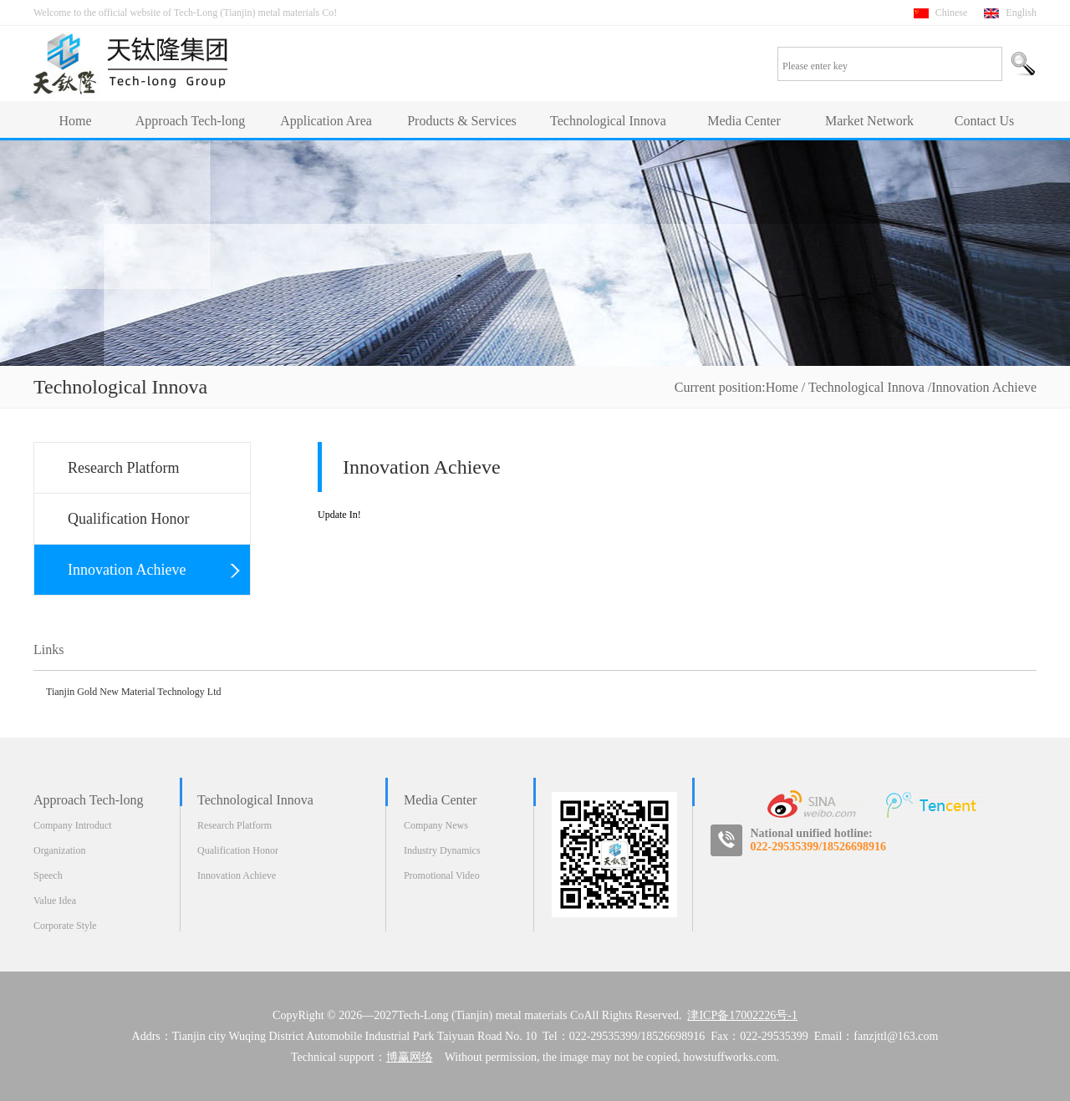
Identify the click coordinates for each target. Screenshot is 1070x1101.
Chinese (951, 12)
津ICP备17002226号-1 (742, 1015)
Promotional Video (442, 875)
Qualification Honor (237, 850)
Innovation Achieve (236, 875)
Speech (48, 875)
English (1021, 12)
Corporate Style (65, 925)
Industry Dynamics (442, 850)
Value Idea (54, 900)
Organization (59, 850)
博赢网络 (409, 1057)
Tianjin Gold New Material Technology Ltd (133, 692)
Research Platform (234, 825)
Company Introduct (72, 825)
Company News (436, 825)
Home (782, 387)
